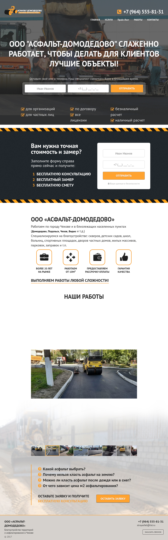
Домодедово (39, 231)
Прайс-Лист (123, 19)
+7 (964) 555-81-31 (140, 11)
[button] (34, 374)
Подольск (53, 231)
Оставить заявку (113, 499)
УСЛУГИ (109, 19)
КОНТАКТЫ (153, 19)
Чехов (63, 231)
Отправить (127, 88)
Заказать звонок (153, 532)
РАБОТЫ (138, 19)
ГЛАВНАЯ (95, 19)
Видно (72, 231)
